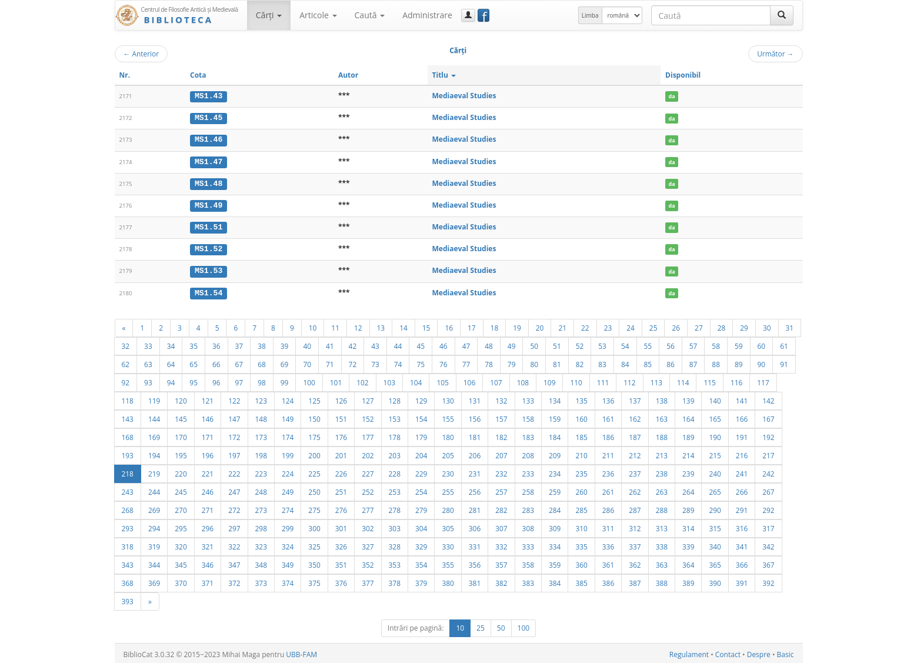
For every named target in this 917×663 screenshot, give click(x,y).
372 (234, 580)
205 (448, 453)
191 (742, 434)
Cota (198, 75)
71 (330, 362)
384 (555, 580)
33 (148, 343)
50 (534, 343)
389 (688, 580)
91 (784, 362)
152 (368, 416)
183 (528, 434)
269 (154, 507)
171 (208, 434)
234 (555, 471)
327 (368, 544)
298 (261, 526)
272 (234, 507)
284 (555, 507)
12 (358, 325)
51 (557, 343)
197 (234, 453)
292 (768, 507)
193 (128, 453)
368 (128, 580)
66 (216, 362)
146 (208, 416)
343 (128, 562)
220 (180, 471)
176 (341, 434)
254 (421, 489)
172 (234, 434)
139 (688, 398)
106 (469, 380)
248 (261, 489)
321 (208, 544)
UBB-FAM (301, 652)
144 (154, 416)
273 (261, 507)
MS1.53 (208, 269)
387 (635, 580)
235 (581, 471)
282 (501, 507)
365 (715, 562)
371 (208, 580)
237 (635, 471)
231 (475, 471)
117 (763, 380)
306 (475, 526)
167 (768, 416)
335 (581, 544)
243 (128, 489)
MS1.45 (208, 117)
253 (395, 489)
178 (395, 434)
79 (512, 362)
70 (307, 362)
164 (688, 416)
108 (523, 380)
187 (635, 434)
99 (285, 380)
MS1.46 (208, 139)
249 (288, 489)
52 (580, 343)
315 (715, 526)
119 (154, 398)
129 (421, 398)
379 (421, 580)
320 (180, 544)
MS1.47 (208, 160)
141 (742, 398)
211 (608, 453)
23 (608, 325)
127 (368, 398)
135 (581, 398)
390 (715, 580)
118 (128, 398)
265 (715, 489)
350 (314, 562)
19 (517, 325)
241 (742, 471)
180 (448, 434)
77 (466, 362)
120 (180, 398)
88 (716, 362)
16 (449, 325)
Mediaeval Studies (464, 96)
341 (742, 544)
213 (662, 453)
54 (625, 343)
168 (128, 434)
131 (475, 398)
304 (421, 526)
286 (608, 507)
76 (443, 362)
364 (688, 562)
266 (742, 489)
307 (501, 526)
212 (635, 453)
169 (154, 434)
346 (208, 562)
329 (421, 544)
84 (625, 362)
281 (475, 507)
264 (688, 489)
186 (608, 434)
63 (148, 362)
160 (581, 416)
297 (234, 526)
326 (341, 544)
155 (448, 416)
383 (528, 580)
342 (768, 544)
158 (528, 416)
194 (154, 453)
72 (353, 362)
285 (581, 507)
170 (180, 434)
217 (768, 453)
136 (608, 398)
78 (489, 362)
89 (739, 362)
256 (475, 489)
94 (171, 380)
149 (288, 416)
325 (314, 544)
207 (501, 453)
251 (341, 489)
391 (742, 580)
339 (688, 544)
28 (722, 325)
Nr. (125, 75)
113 (656, 380)
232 (501, 471)
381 (475, 580)
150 (314, 416)
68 (262, 362)
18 (495, 325)
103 (389, 380)
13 (381, 325)
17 (472, 325)
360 (581, 562)
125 (314, 398)
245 (180, 489)
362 (635, 562)
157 (501, 416)
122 (234, 398)
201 (341, 453)
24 (630, 325)
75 (420, 362)
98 (262, 380)
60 (762, 343)
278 (395, 507)
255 (448, 489)
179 (421, 434)
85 (648, 362)
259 (555, 489)
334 (555, 544)
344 (154, 562)
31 (790, 325)
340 (715, 544)
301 (341, 526)
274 (288, 507)
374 (288, 580)
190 (715, 434)
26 (676, 325)
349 (288, 562)
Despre (759, 652)
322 (234, 544)
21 (562, 325)
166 (742, 416)
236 (608, 471)
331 (475, 544)
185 (581, 434)
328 (395, 544)
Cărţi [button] (269, 15)
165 (715, 416)
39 (285, 343)
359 (555, 562)
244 (154, 489)
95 (193, 380)
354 (421, 562)
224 (288, 471)
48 (489, 343)
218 (128, 471)
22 (585, 325)
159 (555, 416)
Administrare (427, 15)
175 (314, 434)
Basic (785, 652)
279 (421, 507)
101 (336, 380)
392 (768, 580)
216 (742, 453)
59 (739, 343)
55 (648, 343)
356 (475, 562)
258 (528, 489)
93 (148, 380)
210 (581, 453)
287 (635, 507)
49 (512, 343)
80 (534, 362)
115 (709, 380)
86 (670, 362)
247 (234, 489)
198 (261, 453)
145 (180, 416)
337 (635, 544)
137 (635, 398)
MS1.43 (208, 96)
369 (154, 580)
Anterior (141, 53)
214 (688, 453)
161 (608, 416)
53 (602, 343)
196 (208, 453)
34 (171, 343)
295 (180, 526)
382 (501, 580)
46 (443, 343)
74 (398, 362)
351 (341, 562)
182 (501, 434)
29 (744, 325)
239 (688, 471)
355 (448, 562)
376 (341, 580)
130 (448, 398)
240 (715, 471)
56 (670, 343)
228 (395, 471)
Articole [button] (317, 15)
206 (475, 453)
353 (395, 562)
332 (501, 544)
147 (234, 416)
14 (403, 325)
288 (662, 507)
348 (261, 562)
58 (716, 343)
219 (154, 471)
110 (576, 380)
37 (239, 343)
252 (368, 489)
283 (528, 507)
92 (126, 380)
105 (442, 380)
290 (715, 507)
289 (688, 507)
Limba (590, 15)
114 (683, 380)
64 (171, 362)
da (672, 96)
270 (180, 507)
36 (216, 343)
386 (608, 580)
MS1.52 (208, 247)
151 (341, 416)
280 (448, 507)
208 (528, 453)
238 (662, 471)
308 (528, 526)
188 (662, 434)
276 (341, 507)
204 (421, 453)
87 (693, 362)
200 (314, 453)
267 (768, 489)
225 (314, 471)
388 (662, 580)
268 (128, 507)
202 (368, 453)
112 (629, 380)
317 (768, 526)
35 (193, 343)
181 (475, 434)
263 (662, 489)
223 (261, 471)
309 (555, 526)
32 (126, 343)
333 (528, 544)
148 (261, 416)
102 (362, 380)
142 (768, 398)
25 (653, 325)
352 (368, 562)
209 (555, 453)
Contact (728, 652)
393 (128, 599)
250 (314, 489)
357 (501, 562)
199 (288, 453)
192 (768, 434)
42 (353, 343)
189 (688, 434)
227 (368, 471)
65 (193, 362)
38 (262, 343)
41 (330, 343)
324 (288, 544)
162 (635, 416)
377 (368, 580)
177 (368, 434)
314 (688, 526)
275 (314, 507)
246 (208, 489)
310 (581, 526)
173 (261, 434)
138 (662, 398)
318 (128, 544)
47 (466, 343)
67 (239, 362)
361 (608, 562)
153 (395, 416)
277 (368, 507)
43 (375, 343)
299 (288, 526)
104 (416, 380)
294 (154, 526)
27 (699, 325)
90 (762, 362)
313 (662, 526)
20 (540, 325)
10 (313, 325)
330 (448, 544)
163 (662, 416)
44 (398, 343)
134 (555, 398)
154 (421, 416)
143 (128, 416)
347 (234, 562)
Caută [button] (370, 15)
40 (307, 343)
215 (715, 453)
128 (395, 398)
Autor (348, 75)
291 (742, 507)
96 (216, 380)
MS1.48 (208, 182)
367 (768, 562)
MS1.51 (208, 226)
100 (309, 380)
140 (715, 398)
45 (420, 343)
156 (475, 416)
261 (608, 489)
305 (448, 526)
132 (501, 398)
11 (335, 325)
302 (368, 526)
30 (767, 325)
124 (288, 398)
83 (602, 362)
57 (693, 343)
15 (426, 325)
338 (662, 544)
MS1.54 (208, 290)
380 (448, 580)
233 (528, 471)
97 (239, 380)
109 (549, 380)
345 (180, 562)
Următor (775, 53)
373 (261, 580)
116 (736, 380)
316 (742, 526)
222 (234, 471)
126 (341, 398)
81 (557, 362)
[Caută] (781, 15)
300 (314, 526)
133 (528, 398)
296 (208, 526)
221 (208, 471)
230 (448, 471)
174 (288, 434)
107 (496, 380)
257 (501, 489)
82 (580, 362)
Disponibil (683, 75)
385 (581, 580)
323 (261, 544)
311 (608, 526)
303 (395, 526)
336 (608, 544)
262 (635, 489)
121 (208, 398)
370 (180, 580)
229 (421, 471)
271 (208, 507)
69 (285, 362)
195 (180, 453)
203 (395, 453)
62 (126, 362)
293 (128, 526)
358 (528, 562)
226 (341, 471)
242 (768, 471)
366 (742, 562)
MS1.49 (208, 204)
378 (395, 580)
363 (662, 562)
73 (375, 362)
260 (581, 489)
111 (603, 380)
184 (555, 434)
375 (314, 580)
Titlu (444, 75)
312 (635, 526)
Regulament (689, 652)
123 (261, 398)
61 (784, 343)
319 (154, 544)
